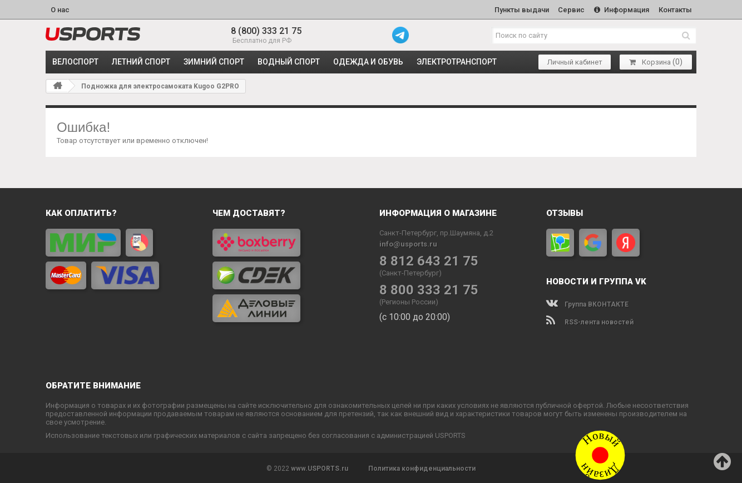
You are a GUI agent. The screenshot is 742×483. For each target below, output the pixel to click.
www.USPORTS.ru (319, 467)
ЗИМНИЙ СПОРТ (214, 61)
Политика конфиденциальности (422, 467)
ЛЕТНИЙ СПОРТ (141, 61)
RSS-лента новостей (590, 321)
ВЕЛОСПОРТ (75, 61)
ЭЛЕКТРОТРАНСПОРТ (457, 61)
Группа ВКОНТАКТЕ (587, 303)
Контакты (674, 9)
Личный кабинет (574, 61)
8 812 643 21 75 (428, 260)
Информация (620, 9)
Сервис (569, 9)
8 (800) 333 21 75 (266, 30)
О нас (60, 9)
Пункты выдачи (519, 9)
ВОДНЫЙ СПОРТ (289, 61)
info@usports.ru (408, 243)
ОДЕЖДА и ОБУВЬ (368, 61)
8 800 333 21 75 (428, 289)
